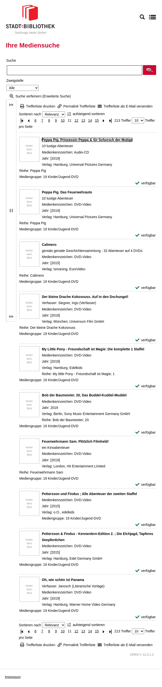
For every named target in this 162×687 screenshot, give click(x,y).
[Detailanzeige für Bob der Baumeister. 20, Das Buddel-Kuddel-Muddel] (84, 395)
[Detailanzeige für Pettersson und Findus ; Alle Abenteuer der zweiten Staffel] (89, 494)
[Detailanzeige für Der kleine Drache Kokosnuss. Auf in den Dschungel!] (85, 297)
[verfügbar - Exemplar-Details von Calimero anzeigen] (145, 288)
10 (63, 120)
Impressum (13, 677)
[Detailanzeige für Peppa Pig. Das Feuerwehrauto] (67, 192)
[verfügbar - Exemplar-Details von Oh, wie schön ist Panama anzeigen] (145, 617)
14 (90, 120)
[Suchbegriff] (74, 70)
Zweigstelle (14, 81)
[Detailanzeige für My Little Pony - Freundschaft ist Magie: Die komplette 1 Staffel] (93, 349)
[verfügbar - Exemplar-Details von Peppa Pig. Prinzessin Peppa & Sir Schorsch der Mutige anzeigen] (145, 183)
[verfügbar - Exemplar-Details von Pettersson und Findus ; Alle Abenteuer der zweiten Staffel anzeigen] (145, 525)
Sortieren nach (30, 114)
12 (76, 120)
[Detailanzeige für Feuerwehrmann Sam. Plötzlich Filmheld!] (75, 441)
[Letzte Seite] (111, 121)
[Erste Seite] (22, 121)
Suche (11, 60)
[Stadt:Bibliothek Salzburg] (30, 19)
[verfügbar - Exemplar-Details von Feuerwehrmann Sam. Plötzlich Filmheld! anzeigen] (145, 485)
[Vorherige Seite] (29, 121)
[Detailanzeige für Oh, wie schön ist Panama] (63, 580)
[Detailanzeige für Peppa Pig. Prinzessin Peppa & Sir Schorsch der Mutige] (87, 140)
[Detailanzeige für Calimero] (49, 245)
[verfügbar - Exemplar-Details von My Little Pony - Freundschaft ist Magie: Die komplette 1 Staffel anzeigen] (145, 386)
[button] (149, 70)
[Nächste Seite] (104, 121)
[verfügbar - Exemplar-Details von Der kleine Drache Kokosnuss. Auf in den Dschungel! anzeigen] (145, 340)
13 (83, 120)
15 (97, 120)
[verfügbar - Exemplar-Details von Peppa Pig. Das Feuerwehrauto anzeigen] (145, 235)
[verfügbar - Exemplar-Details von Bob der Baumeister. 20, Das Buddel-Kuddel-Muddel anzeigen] (145, 432)
